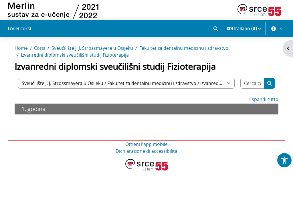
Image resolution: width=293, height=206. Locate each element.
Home (26, 57)
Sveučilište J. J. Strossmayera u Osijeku (98, 57)
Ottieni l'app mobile (146, 153)
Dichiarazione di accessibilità (146, 160)
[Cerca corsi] (247, 91)
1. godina (39, 117)
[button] (216, 28)
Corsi (45, 57)
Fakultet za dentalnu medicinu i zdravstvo (189, 57)
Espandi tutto (258, 108)
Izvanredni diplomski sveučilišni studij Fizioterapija (80, 63)
